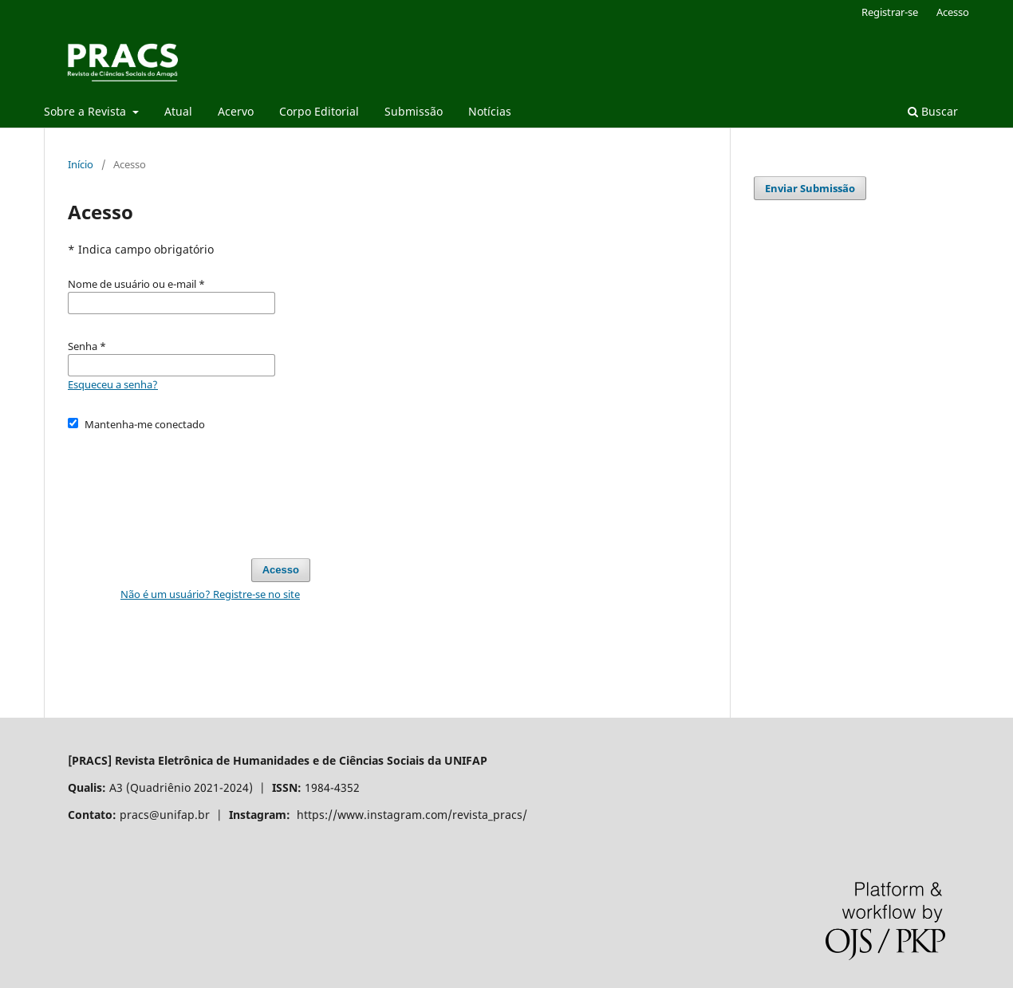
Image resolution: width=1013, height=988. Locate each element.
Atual (178, 111)
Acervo (236, 111)
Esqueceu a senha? (113, 384)
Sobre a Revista (86, 111)
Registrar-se (889, 12)
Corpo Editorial (319, 111)
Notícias (489, 111)
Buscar (933, 111)
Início (80, 164)
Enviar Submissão (810, 188)
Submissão (413, 111)
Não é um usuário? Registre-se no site (210, 594)
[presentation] (189, 487)
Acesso (952, 12)
